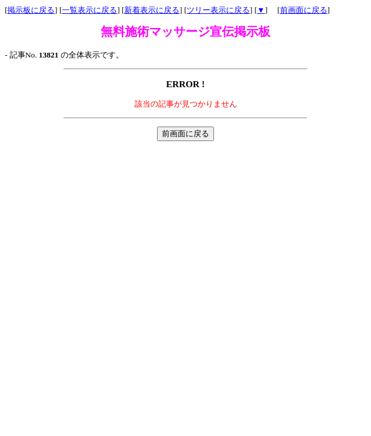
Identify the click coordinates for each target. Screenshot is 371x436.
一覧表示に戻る (89, 10)
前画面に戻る (303, 10)
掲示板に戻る (31, 10)
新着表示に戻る (151, 10)
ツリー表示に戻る (218, 10)
